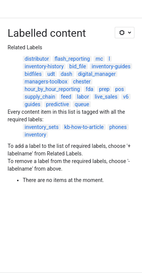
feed (66, 97)
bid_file (77, 66)
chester (82, 81)
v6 (126, 97)
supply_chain (40, 97)
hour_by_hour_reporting (52, 89)
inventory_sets (42, 127)
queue (82, 104)
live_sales (106, 97)
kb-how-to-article (84, 127)
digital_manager (97, 74)
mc (99, 59)
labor (83, 97)
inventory (35, 135)
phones (118, 127)
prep (104, 89)
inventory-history (44, 66)
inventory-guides (111, 66)
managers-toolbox (46, 81)
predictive (57, 104)
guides (33, 104)
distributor (37, 59)
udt (51, 74)
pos (119, 89)
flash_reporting (72, 59)
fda (89, 89)
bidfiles (33, 74)
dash (66, 74)
